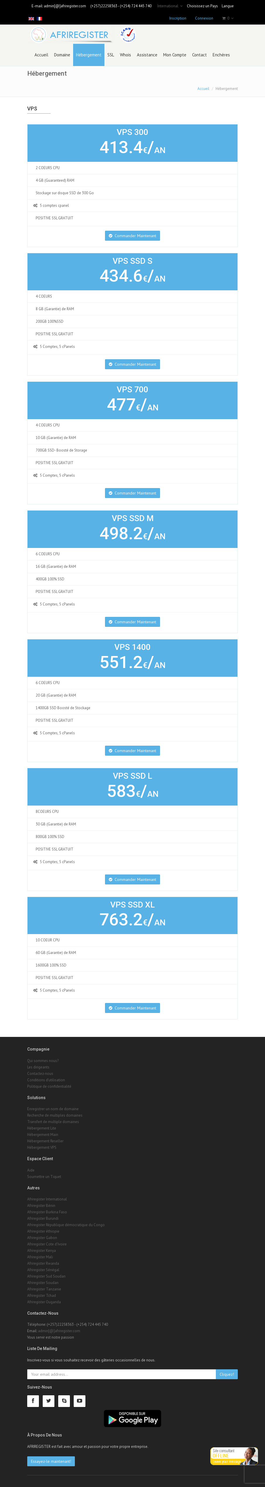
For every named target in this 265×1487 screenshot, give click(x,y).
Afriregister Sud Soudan (46, 1276)
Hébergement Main (42, 1134)
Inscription (177, 18)
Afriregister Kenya (41, 1250)
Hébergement (88, 55)
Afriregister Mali (40, 1257)
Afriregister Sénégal (43, 1269)
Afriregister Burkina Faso (47, 1212)
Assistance (147, 55)
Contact (199, 55)
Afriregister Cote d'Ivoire (47, 1244)
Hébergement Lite (41, 1128)
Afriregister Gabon (42, 1237)
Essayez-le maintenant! (51, 1461)
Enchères (221, 55)
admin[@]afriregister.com (65, 6)
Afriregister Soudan (42, 1282)
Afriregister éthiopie (43, 1231)
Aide (31, 1170)
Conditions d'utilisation (46, 1079)
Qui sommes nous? (42, 1060)
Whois (125, 55)
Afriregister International (47, 1199)
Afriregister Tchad (41, 1295)
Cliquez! (227, 1374)
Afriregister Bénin (41, 1205)
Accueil (41, 55)
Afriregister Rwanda (43, 1263)
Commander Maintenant (132, 235)
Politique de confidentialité (49, 1086)
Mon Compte (174, 55)
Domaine (62, 55)
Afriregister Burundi (42, 1218)
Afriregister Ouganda (44, 1301)
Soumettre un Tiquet (44, 1176)
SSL (110, 55)
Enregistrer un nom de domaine (53, 1108)
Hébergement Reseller (45, 1141)
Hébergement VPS (41, 1147)
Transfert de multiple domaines (53, 1121)
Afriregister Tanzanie (44, 1289)
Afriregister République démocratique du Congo (66, 1224)
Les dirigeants (38, 1067)
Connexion (204, 18)
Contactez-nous (40, 1073)
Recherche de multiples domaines (54, 1115)
